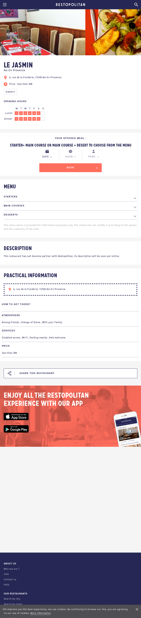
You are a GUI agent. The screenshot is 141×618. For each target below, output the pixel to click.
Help (6, 584)
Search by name (13, 604)
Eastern (10, 91)
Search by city (12, 599)
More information (40, 613)
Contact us (10, 579)
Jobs (6, 574)
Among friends (10, 322)
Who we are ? (11, 569)
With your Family (52, 322)
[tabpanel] (42, 33)
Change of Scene (30, 322)
